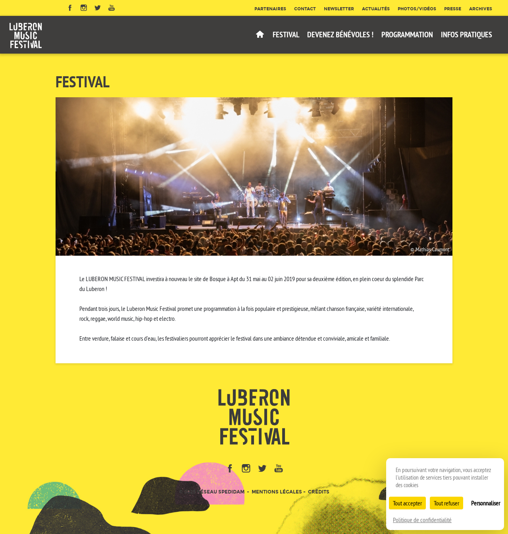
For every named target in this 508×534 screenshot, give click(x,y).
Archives (480, 9)
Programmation (407, 34)
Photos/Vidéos (417, 9)
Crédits (318, 492)
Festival (286, 34)
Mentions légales (277, 492)
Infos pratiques (466, 34)
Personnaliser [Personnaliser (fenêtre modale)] (485, 503)
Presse (452, 9)
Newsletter (339, 9)
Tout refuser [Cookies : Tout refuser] (446, 503)
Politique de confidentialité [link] (422, 520)
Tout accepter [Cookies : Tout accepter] (407, 503)
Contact (305, 9)
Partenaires (270, 9)
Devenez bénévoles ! (340, 34)
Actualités (376, 9)
